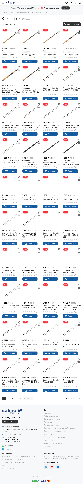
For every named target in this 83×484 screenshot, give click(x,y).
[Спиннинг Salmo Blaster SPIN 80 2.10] (72, 184)
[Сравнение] (18, 33)
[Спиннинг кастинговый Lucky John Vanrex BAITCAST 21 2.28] (31, 329)
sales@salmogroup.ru (13, 427)
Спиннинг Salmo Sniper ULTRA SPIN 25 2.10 (72, 89)
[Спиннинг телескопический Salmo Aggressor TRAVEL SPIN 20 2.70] (52, 37)
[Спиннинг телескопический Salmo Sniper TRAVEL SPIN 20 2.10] (72, 37)
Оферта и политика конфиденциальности (18, 456)
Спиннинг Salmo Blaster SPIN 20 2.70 (30, 199)
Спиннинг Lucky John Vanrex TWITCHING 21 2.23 (30, 382)
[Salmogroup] (10, 2)
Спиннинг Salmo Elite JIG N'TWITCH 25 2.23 (10, 162)
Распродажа (48, 440)
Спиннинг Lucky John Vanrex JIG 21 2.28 (71, 271)
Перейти (66, 8)
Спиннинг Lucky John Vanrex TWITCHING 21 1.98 (10, 382)
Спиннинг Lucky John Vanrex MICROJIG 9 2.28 (71, 235)
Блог (4, 465)
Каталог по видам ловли (25, 12)
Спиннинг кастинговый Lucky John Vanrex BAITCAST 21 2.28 (31, 345)
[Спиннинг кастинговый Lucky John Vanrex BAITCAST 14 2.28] (72, 292)
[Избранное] (75, 2)
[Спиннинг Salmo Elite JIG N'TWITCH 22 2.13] (72, 112)
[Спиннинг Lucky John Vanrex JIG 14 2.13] (11, 257)
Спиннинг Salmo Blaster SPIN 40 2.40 (50, 199)
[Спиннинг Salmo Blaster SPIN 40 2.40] (52, 184)
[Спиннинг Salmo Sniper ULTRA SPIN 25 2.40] (11, 112)
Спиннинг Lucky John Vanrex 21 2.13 (71, 381)
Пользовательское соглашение (14, 459)
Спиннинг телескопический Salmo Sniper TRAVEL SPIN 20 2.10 (71, 53)
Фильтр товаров (71, 24)
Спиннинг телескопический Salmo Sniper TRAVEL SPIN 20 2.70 (30, 90)
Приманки (48, 422)
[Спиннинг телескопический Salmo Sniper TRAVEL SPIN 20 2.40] (11, 74)
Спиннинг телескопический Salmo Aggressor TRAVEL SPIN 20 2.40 (30, 53)
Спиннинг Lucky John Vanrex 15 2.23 (51, 381)
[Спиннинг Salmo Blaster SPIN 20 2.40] (11, 184)
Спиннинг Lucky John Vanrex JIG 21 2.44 (10, 307)
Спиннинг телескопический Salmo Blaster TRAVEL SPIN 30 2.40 (51, 163)
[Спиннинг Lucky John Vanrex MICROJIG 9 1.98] (31, 219)
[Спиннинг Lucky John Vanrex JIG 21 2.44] (11, 292)
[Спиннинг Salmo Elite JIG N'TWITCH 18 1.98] (52, 112)
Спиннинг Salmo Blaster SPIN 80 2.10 (70, 199)
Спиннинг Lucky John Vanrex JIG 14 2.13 (10, 271)
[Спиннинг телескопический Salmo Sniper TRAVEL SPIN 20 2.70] (31, 74)
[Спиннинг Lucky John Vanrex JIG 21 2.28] (72, 257)
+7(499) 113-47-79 (11, 417)
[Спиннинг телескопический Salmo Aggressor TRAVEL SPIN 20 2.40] (31, 37)
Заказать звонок (10, 422)
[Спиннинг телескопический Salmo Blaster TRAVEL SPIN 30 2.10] (31, 147)
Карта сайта (48, 477)
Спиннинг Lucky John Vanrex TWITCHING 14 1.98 (51, 345)
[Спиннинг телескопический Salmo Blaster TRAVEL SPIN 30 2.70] (72, 147)
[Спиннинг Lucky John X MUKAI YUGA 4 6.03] (11, 219)
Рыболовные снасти (51, 416)
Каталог (12, 12)
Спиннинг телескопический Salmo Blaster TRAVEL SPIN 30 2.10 (30, 163)
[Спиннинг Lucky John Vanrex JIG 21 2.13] (52, 257)
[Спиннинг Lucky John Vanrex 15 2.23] (52, 366)
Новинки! (47, 413)
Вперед (28, 399)
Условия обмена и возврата (13, 462)
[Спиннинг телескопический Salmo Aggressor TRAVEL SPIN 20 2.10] (11, 37)
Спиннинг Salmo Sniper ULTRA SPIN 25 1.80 (52, 89)
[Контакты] (66, 2)
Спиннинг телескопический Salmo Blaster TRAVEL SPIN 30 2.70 (71, 163)
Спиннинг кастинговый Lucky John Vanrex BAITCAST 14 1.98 (51, 308)
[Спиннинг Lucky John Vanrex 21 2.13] (72, 366)
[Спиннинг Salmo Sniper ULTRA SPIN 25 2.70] (31, 112)
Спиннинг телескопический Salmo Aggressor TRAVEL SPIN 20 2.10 (10, 53)
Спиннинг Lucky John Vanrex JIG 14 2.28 (30, 271)
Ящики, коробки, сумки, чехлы (55, 431)
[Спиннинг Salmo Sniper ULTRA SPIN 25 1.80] (52, 74)
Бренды (47, 446)
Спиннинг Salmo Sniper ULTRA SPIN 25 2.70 (31, 126)
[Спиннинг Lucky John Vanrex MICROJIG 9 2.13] (52, 219)
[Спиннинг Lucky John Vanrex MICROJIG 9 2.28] (72, 219)
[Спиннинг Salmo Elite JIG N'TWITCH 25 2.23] (11, 147)
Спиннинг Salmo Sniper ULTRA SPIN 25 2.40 (11, 126)
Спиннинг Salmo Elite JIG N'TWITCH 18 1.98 (51, 126)
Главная (5, 12)
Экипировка (48, 434)
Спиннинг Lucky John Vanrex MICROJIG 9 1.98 (30, 235)
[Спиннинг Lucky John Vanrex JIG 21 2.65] (31, 292)
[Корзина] (79, 2)
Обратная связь (8, 468)
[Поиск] (62, 2)
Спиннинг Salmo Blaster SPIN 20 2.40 (10, 199)
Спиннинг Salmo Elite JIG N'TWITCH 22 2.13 (71, 126)
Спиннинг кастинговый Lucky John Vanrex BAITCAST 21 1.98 (11, 345)
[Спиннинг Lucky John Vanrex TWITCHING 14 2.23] (72, 329)
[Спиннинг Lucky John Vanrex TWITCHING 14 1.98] (52, 329)
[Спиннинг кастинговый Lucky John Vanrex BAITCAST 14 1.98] (52, 292)
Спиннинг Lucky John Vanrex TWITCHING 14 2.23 (71, 345)
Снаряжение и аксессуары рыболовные (59, 428)
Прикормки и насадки (52, 425)
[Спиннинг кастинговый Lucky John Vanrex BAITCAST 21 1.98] (11, 329)
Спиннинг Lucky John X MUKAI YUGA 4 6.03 (11, 234)
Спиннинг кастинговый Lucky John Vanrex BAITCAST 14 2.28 (72, 308)
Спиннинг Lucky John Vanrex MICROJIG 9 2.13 (51, 235)
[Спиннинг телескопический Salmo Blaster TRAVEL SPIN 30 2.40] (52, 147)
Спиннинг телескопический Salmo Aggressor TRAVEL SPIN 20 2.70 (51, 53)
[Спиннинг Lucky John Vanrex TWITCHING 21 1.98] (11, 366)
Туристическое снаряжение (55, 437)
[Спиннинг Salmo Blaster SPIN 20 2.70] (31, 184)
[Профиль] (71, 2)
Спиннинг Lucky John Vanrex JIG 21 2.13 (51, 271)
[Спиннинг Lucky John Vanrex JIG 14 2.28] (31, 257)
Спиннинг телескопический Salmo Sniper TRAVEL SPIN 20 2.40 (10, 90)
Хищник (39, 12)
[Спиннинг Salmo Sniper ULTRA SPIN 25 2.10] (72, 74)
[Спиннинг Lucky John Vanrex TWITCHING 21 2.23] (31, 366)
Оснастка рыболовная (52, 419)
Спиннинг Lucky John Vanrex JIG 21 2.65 (30, 307)
